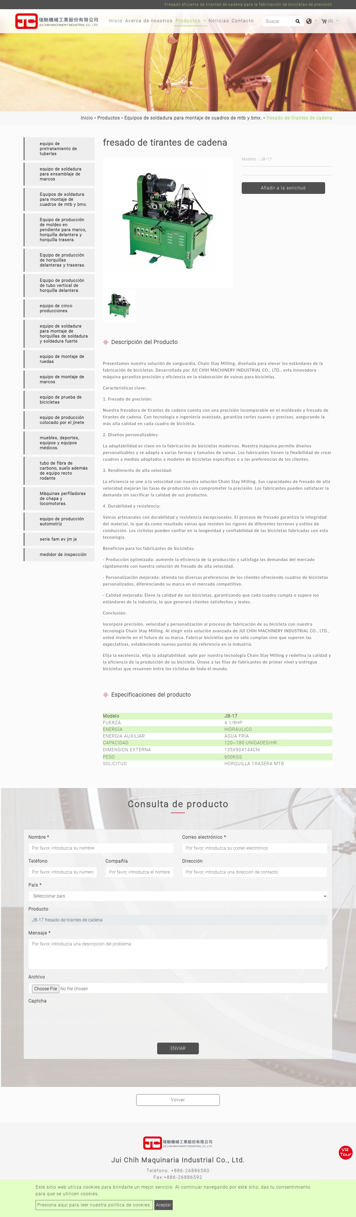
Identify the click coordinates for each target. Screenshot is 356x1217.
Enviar (178, 1048)
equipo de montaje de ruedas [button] (62, 359)
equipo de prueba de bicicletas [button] (61, 400)
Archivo (36, 977)
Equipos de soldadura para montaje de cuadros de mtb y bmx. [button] (63, 199)
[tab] (59, 148)
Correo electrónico (204, 837)
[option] (168, 223)
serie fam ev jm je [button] (58, 539)
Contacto (243, 20)
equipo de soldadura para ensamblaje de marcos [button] (60, 174)
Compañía (116, 861)
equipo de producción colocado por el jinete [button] (62, 420)
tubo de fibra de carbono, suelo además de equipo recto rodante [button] (64, 471)
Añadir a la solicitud (283, 188)
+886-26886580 (190, 1170)
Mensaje (39, 933)
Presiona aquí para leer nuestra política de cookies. (94, 1205)
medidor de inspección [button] (63, 554)
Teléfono (38, 861)
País (35, 885)
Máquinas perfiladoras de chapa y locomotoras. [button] (63, 498)
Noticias (219, 20)
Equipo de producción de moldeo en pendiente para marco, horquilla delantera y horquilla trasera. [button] (63, 229)
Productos (108, 118)
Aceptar (163, 1205)
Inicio (116, 20)
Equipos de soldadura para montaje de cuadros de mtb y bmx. (193, 118)
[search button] (297, 23)
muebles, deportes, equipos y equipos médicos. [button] (59, 442)
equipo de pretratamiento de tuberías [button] (58, 148)
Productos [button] (188, 20)
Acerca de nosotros (149, 20)
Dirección (192, 861)
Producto (38, 909)
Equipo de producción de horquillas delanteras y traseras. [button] (63, 260)
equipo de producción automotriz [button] (62, 521)
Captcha (37, 1001)
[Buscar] (283, 21)
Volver (178, 1100)
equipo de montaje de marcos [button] (62, 379)
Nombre (38, 837)
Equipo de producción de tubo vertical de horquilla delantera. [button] (62, 285)
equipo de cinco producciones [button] (56, 308)
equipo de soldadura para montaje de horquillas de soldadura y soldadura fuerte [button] (64, 334)
